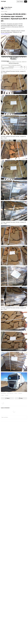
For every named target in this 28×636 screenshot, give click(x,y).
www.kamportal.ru (5, 33)
